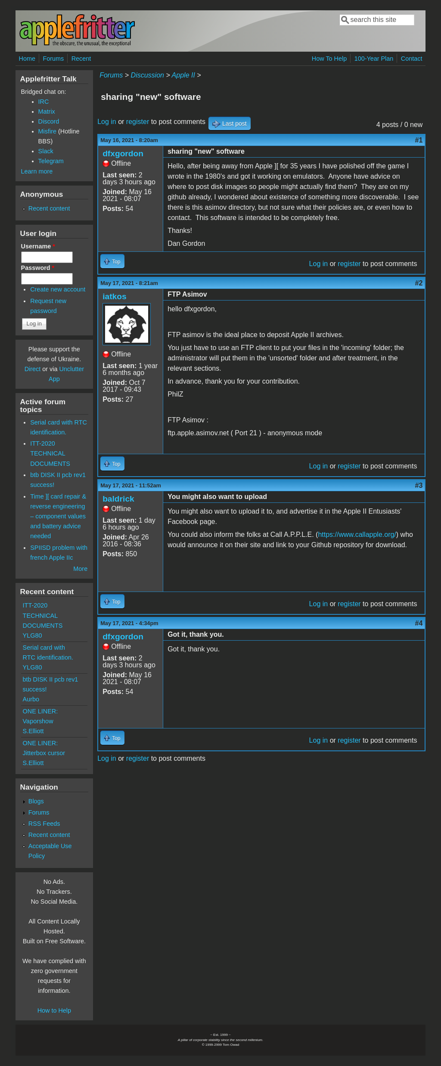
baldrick (118, 498)
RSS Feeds (44, 823)
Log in (106, 121)
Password (38, 267)
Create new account (57, 289)
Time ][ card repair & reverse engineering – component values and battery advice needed (58, 516)
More (80, 568)
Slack (45, 151)
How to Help (54, 1010)
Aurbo (31, 699)
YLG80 (32, 635)
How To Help (329, 58)
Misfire (47, 131)
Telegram (51, 161)
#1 (419, 140)
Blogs (36, 801)
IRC (43, 101)
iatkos (114, 296)
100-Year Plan (374, 58)
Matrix (46, 111)
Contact (411, 58)
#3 (419, 485)
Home (27, 58)
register (137, 121)
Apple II (183, 75)
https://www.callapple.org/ (357, 534)
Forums (53, 58)
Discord (48, 121)
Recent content (49, 208)
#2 (419, 283)
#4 (419, 623)
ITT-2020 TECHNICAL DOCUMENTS (50, 453)
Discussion (147, 75)
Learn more (37, 171)
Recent (81, 58)
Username (38, 246)
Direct (33, 369)
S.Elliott (33, 731)
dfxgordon (122, 153)
